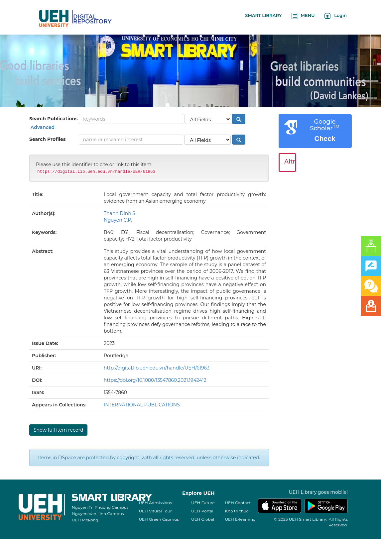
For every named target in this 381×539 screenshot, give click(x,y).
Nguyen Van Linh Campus (98, 513)
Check (324, 138)
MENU (303, 16)
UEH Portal (202, 510)
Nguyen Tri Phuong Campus (100, 507)
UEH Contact (238, 502)
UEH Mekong (85, 519)
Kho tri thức (237, 510)
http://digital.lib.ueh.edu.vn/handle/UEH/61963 (156, 368)
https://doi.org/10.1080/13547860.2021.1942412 (155, 380)
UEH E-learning (240, 519)
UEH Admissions (155, 502)
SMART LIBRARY (263, 15)
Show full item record (58, 430)
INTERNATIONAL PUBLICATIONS (142, 405)
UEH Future (203, 502)
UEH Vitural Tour (155, 510)
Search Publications (53, 119)
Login (335, 16)
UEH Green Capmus (159, 519)
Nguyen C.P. (118, 220)
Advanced (42, 127)
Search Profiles (47, 139)
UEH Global (202, 519)
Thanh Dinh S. (120, 213)
